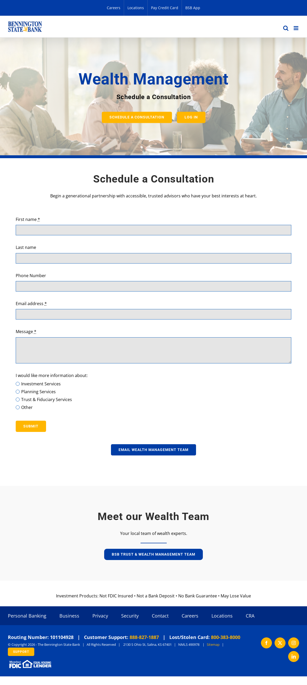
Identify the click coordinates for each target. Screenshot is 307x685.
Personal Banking (27, 616)
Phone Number (31, 275)
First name (28, 219)
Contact (160, 616)
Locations (222, 616)
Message (26, 331)
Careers (190, 616)
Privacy (100, 616)
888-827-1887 (144, 637)
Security (130, 616)
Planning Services (38, 392)
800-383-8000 (225, 637)
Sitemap (213, 644)
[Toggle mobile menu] (296, 28)
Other (27, 407)
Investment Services (41, 384)
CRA (250, 616)
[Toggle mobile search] (285, 28)
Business (69, 616)
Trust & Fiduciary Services (46, 399)
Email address (31, 303)
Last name (26, 247)
